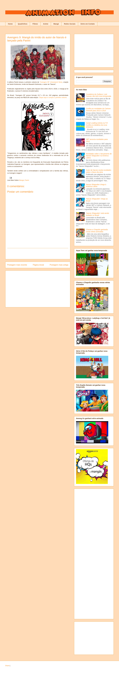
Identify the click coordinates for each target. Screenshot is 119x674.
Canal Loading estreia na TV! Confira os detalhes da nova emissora (97, 125)
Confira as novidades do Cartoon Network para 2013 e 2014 (98, 110)
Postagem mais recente (17, 265)
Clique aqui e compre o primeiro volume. (53, 97)
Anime (45, 24)
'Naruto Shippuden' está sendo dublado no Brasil (97, 214)
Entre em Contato (88, 24)
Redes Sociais (69, 24)
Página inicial (38, 265)
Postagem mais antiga (59, 265)
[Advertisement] (38, 253)
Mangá (56, 24)
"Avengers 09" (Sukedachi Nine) (51, 82)
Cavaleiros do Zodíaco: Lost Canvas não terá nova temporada (98, 95)
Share (7, 665)
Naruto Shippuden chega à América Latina (96, 186)
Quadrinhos (22, 24)
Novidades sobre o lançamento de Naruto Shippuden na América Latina (99, 156)
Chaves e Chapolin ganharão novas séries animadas (97, 231)
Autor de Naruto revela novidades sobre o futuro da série (98, 171)
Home (10, 24)
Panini (27, 180)
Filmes (35, 24)
